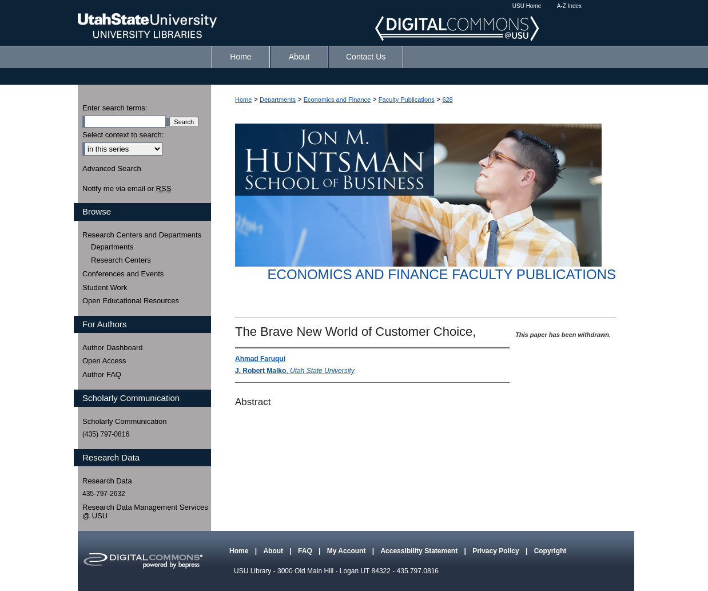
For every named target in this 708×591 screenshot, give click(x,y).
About (274, 551)
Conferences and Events (123, 273)
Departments (278, 99)
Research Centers (121, 260)
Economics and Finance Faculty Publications (442, 274)
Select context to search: (123, 134)
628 (447, 99)
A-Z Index (569, 6)
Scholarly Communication (124, 421)
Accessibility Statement (419, 551)
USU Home (527, 6)
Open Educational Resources (130, 300)
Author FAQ (101, 374)
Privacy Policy (496, 551)
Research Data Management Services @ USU (145, 512)
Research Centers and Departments (141, 235)
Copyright (550, 551)
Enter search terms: (114, 108)
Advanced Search (111, 168)
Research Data (107, 481)
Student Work (105, 287)
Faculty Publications (407, 99)
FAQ (306, 551)
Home (243, 99)
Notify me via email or (126, 188)
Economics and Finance (337, 99)
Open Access (104, 360)
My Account (347, 551)
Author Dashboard (112, 347)
